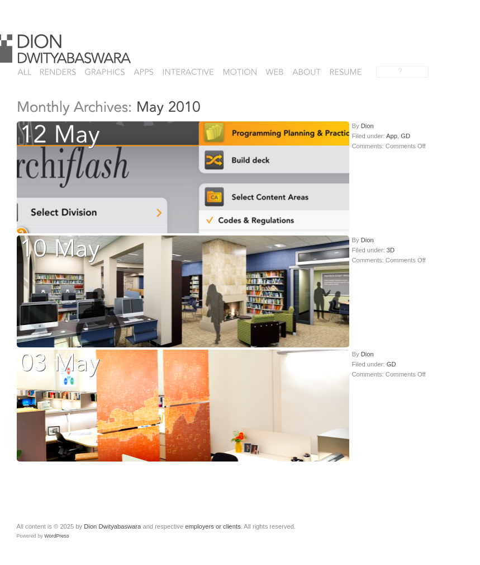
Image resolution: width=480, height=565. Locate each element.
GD (405, 136)
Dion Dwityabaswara (112, 526)
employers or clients (212, 526)
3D (391, 250)
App (391, 136)
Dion (367, 126)
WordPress (56, 536)
